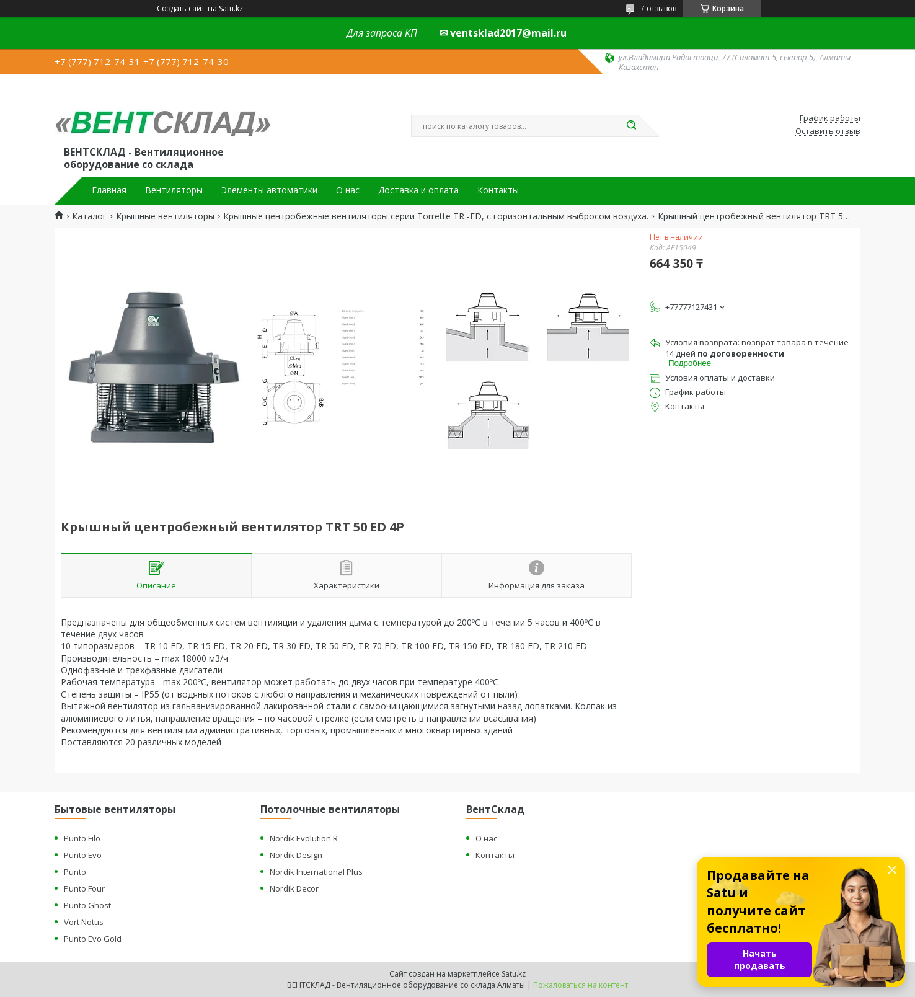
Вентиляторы (174, 190)
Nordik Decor (294, 888)
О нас (348, 190)
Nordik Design (296, 855)
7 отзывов (658, 8)
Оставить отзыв (827, 131)
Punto (75, 871)
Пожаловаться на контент (580, 985)
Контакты (498, 190)
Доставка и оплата (418, 190)
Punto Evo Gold (93, 938)
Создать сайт (181, 8)
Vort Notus (84, 922)
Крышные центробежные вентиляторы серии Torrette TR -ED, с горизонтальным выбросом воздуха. (435, 216)
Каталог (89, 216)
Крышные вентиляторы (165, 216)
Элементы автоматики (269, 190)
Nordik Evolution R (304, 838)
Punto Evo (83, 855)
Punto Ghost (87, 905)
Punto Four (84, 888)
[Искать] (631, 126)
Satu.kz (514, 973)
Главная (109, 190)
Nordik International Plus (316, 871)
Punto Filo (82, 838)
